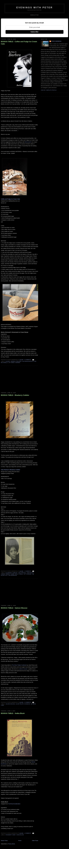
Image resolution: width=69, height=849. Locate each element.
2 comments (27, 571)
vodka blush (20, 834)
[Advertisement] (14, 379)
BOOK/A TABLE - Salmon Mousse (14, 608)
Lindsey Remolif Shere (8, 574)
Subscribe (34, 32)
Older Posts (35, 840)
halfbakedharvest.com (29, 361)
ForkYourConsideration (14, 803)
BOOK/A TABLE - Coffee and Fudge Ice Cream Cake (19, 43)
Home (19, 840)
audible (8, 361)
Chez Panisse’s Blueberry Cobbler (10, 469)
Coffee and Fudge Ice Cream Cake (10, 199)
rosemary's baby (11, 834)
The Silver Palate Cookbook (19, 665)
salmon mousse (23, 669)
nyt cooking (27, 574)
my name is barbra (14, 362)
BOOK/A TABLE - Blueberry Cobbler (15, 395)
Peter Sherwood (56, 41)
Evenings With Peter (34, 7)
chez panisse (22, 572)
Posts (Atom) (11, 844)
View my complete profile (49, 90)
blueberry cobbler (11, 572)
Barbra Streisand (16, 361)
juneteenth (30, 572)
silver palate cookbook (23, 703)
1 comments (27, 833)
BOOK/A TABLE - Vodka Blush (13, 713)
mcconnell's (4, 362)
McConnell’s (28, 142)
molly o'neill (19, 574)
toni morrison (12, 575)
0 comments (27, 359)
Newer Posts (4, 840)
